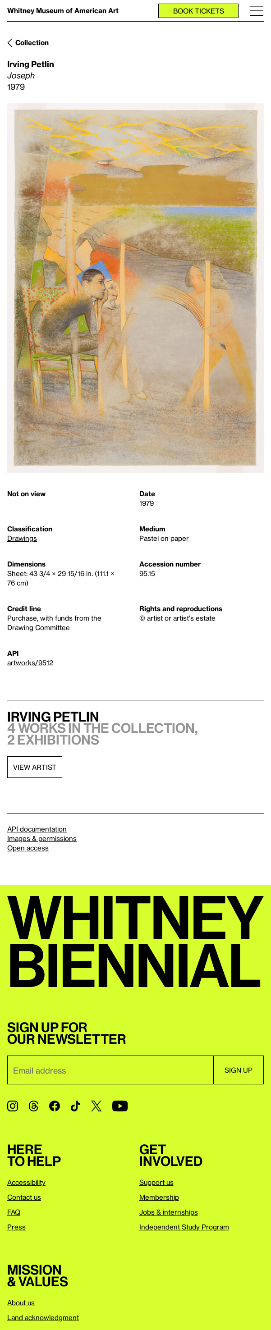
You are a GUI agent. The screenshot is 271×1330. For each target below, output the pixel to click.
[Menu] (256, 10)
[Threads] (33, 1106)
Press (16, 1227)
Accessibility (26, 1182)
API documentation (37, 829)
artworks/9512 (30, 662)
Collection (32, 42)
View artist (34, 767)
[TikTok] (75, 1106)
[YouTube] (120, 1106)
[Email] (110, 1070)
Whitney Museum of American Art (63, 10)
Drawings (22, 538)
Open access (28, 848)
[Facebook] (54, 1106)
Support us (156, 1182)
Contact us (24, 1197)
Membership (159, 1197)
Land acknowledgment (43, 1317)
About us (21, 1302)
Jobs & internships (168, 1212)
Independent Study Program (184, 1227)
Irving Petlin (30, 64)
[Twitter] (96, 1106)
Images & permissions (42, 838)
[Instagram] (12, 1106)
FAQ (13, 1212)
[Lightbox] (135, 288)
